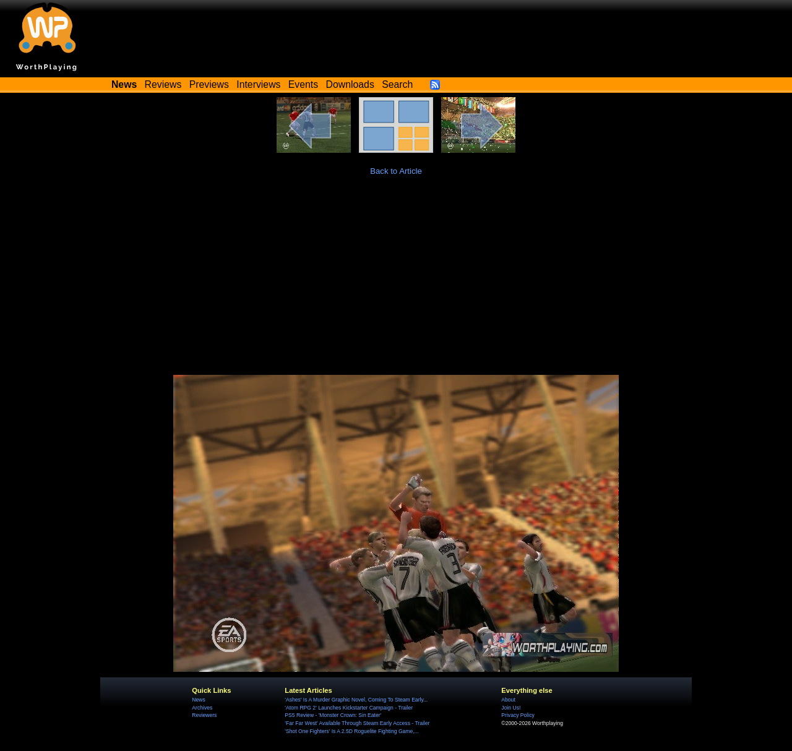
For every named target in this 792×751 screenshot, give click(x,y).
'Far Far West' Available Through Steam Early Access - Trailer (357, 723)
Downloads (350, 84)
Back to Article (396, 171)
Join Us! (510, 708)
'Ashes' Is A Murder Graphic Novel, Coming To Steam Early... (356, 700)
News (198, 700)
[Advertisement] (396, 282)
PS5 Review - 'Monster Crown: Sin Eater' (333, 715)
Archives (202, 708)
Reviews (163, 84)
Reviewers (204, 715)
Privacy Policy (517, 715)
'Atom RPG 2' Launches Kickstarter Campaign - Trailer (349, 708)
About (508, 700)
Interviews (258, 84)
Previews (209, 84)
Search (397, 84)
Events (303, 84)
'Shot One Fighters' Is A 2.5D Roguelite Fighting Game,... (351, 731)
